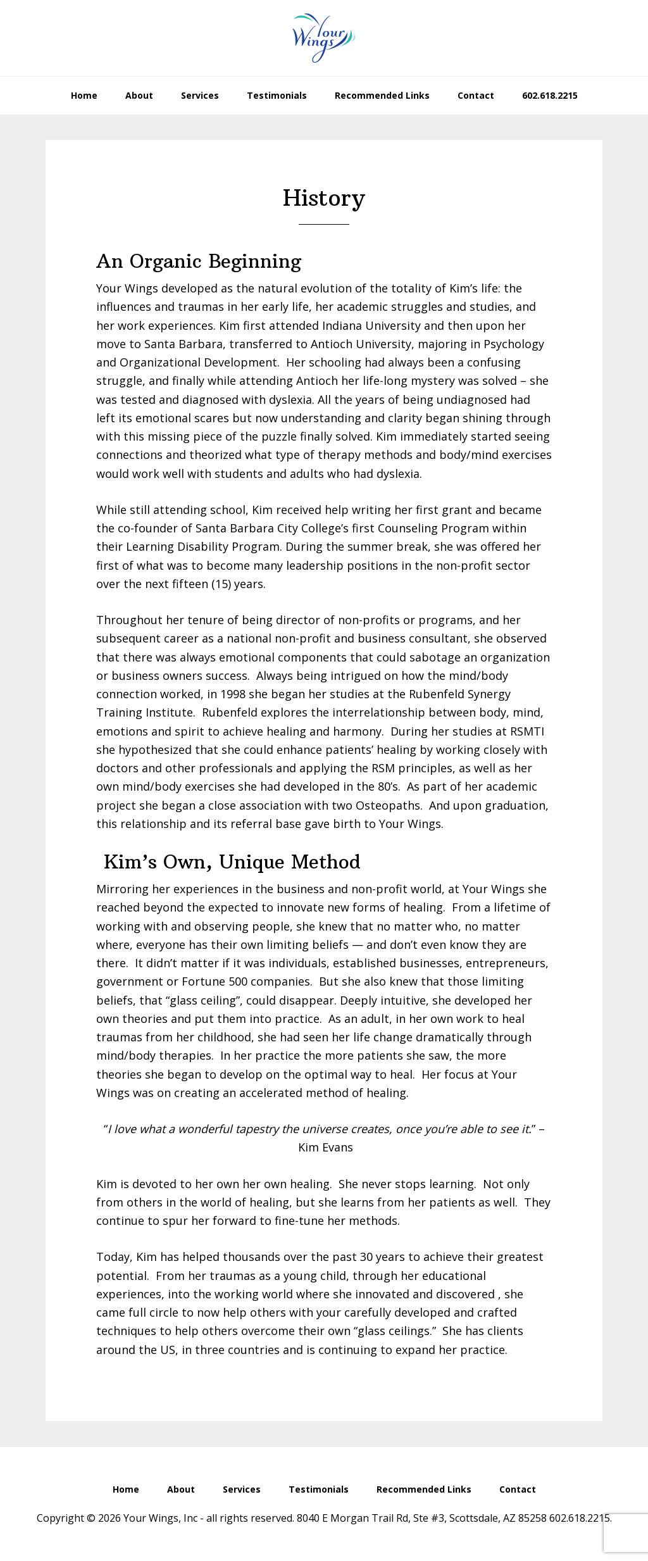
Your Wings (324, 38)
